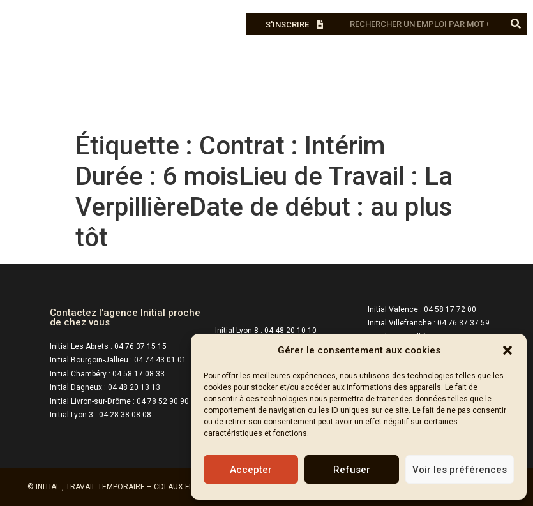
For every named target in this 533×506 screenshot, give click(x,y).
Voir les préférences (459, 469)
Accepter (251, 469)
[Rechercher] (515, 24)
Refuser (351, 469)
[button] (507, 350)
